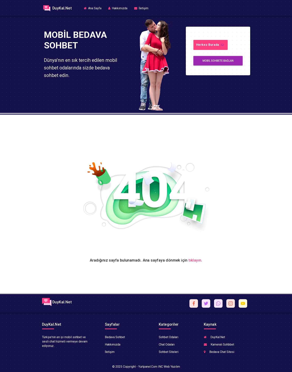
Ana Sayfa (94, 8)
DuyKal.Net (57, 8)
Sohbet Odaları (168, 337)
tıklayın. (195, 260)
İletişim (141, 8)
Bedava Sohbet (115, 337)
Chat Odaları (167, 344)
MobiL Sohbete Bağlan (218, 60)
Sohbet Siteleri (168, 352)
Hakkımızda (117, 8)
